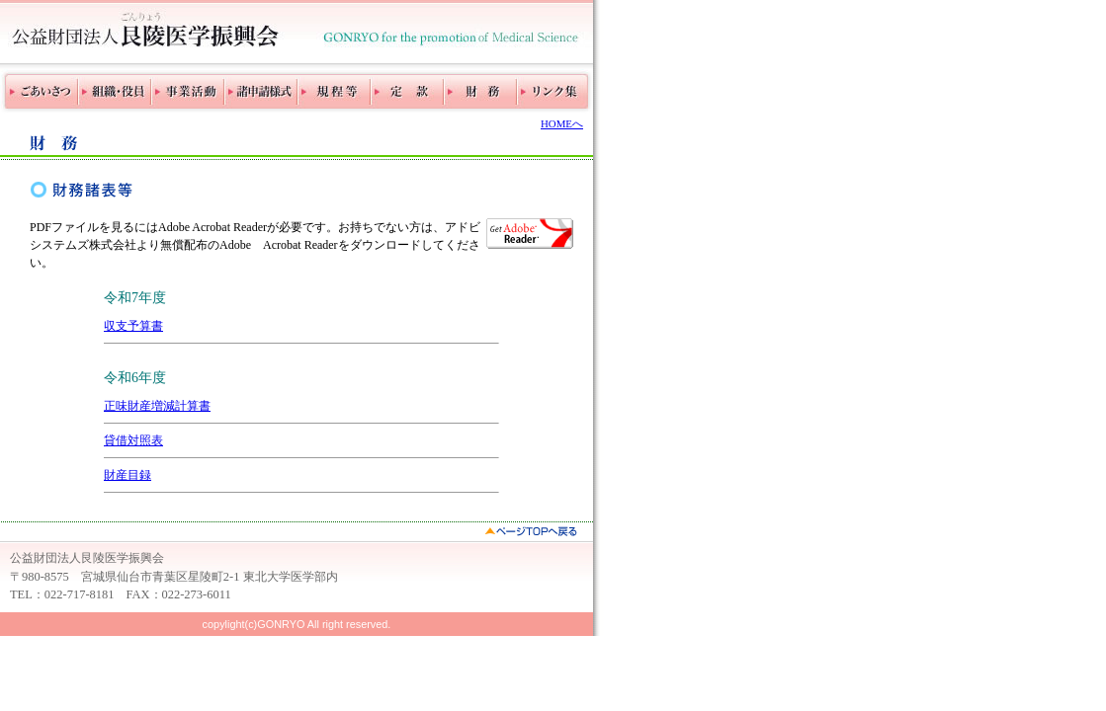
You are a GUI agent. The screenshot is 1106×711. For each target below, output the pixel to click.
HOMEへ (562, 123)
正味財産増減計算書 (157, 406)
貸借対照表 (133, 440)
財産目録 (127, 475)
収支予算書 (133, 326)
